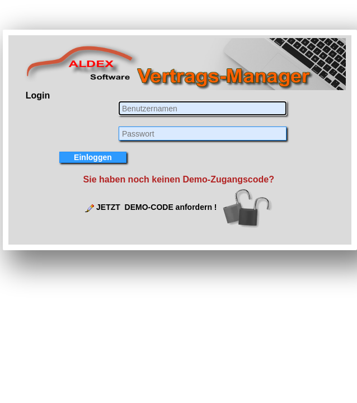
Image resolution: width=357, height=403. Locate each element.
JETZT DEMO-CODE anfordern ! (156, 207)
